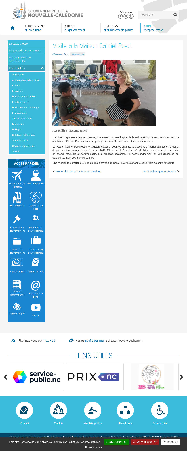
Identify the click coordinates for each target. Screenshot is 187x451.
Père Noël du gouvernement (160, 171)
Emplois (58, 423)
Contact (24, 423)
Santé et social (20, 140)
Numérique (18, 124)
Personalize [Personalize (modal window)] (170, 441)
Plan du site (125, 423)
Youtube (125, 16)
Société (16, 151)
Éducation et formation (24, 96)
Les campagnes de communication (20, 59)
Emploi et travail (20, 102)
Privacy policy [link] (93, 447)
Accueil (15, 29)
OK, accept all (116, 441)
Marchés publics (93, 423)
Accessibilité (160, 423)
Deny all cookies (145, 441)
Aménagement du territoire (26, 80)
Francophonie (19, 113)
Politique (16, 129)
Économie (17, 91)
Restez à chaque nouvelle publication (109, 340)
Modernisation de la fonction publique (76, 171)
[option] (36, 377)
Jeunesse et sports (22, 118)
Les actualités (17, 68)
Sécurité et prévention (23, 146)
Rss (131, 16)
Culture (16, 85)
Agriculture (18, 74)
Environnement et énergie (25, 107)
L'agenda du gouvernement (24, 50)
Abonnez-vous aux (37, 340)
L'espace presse (18, 43)
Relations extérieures (23, 135)
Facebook (120, 16)
